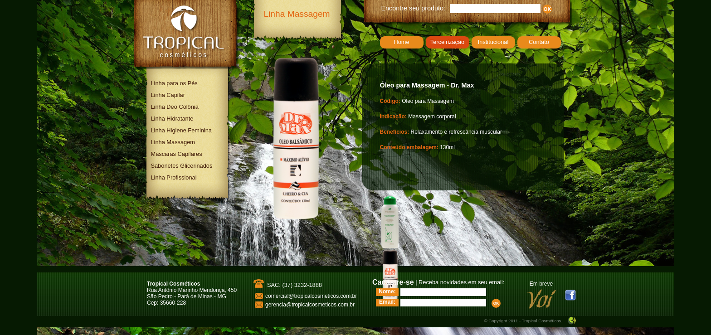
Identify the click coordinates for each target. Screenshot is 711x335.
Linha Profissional (174, 177)
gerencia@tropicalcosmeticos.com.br (310, 304)
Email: (387, 302)
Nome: (387, 291)
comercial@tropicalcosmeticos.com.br (311, 296)
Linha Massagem (173, 142)
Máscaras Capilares (176, 154)
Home (401, 42)
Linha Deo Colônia (175, 106)
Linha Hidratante (172, 118)
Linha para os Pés (174, 83)
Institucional (493, 42)
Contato (539, 42)
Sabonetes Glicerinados (182, 165)
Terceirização (447, 42)
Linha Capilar (168, 95)
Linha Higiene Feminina (181, 130)
